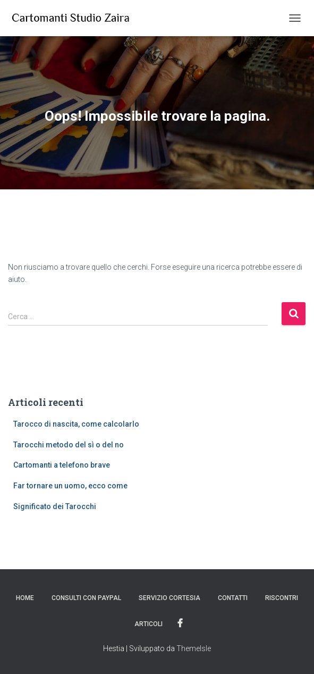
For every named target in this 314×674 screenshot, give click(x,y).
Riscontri (281, 598)
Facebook (180, 623)
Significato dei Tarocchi (54, 506)
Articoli (148, 624)
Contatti (233, 598)
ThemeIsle (193, 648)
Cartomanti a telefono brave (61, 465)
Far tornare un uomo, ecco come (70, 485)
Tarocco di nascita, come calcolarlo (76, 424)
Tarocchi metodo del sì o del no (68, 444)
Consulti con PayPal (86, 598)
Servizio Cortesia (169, 598)
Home (25, 598)
